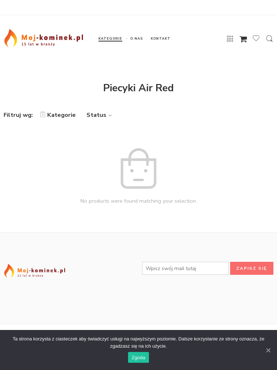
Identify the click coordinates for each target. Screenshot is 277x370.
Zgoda (138, 357)
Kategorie (58, 115)
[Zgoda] (268, 350)
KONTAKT (161, 38)
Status (100, 115)
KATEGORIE (110, 38)
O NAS (136, 38)
